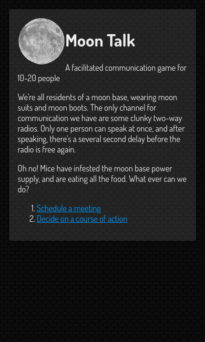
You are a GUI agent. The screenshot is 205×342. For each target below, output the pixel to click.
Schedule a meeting (69, 208)
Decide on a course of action (82, 218)
